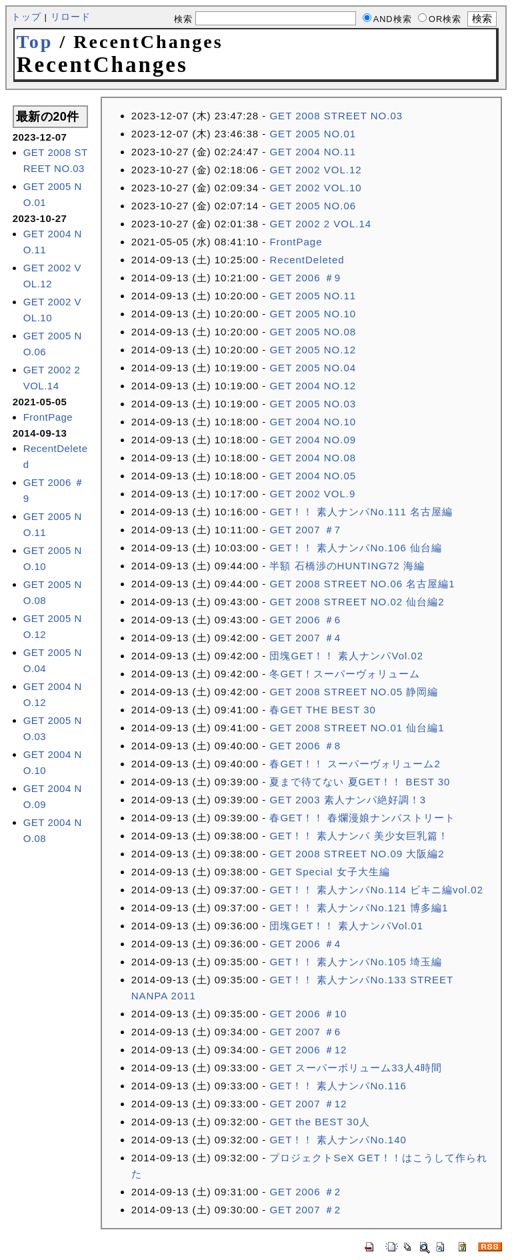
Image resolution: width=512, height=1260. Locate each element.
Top (35, 41)
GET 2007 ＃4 (305, 637)
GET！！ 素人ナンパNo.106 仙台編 (355, 547)
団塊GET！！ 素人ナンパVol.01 (346, 925)
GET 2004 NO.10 (312, 421)
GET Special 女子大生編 (329, 871)
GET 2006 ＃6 (305, 619)
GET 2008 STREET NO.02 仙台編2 (356, 601)
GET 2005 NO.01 (312, 133)
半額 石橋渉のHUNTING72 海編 (346, 565)
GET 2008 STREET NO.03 (336, 115)
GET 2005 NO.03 (312, 403)
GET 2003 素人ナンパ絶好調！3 (347, 799)
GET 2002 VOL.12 (315, 169)
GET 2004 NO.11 (312, 151)
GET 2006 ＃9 (305, 277)
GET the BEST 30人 (319, 1121)
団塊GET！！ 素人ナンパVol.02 (346, 655)
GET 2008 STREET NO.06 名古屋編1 (362, 583)
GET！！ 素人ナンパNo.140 (337, 1139)
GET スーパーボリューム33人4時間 (355, 1067)
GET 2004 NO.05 (312, 475)
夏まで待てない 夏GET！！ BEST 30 (359, 781)
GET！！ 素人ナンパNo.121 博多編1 (358, 907)
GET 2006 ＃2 (305, 1191)
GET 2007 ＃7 (305, 529)
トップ (26, 17)
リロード (71, 17)
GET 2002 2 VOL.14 (320, 223)
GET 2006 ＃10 (308, 1013)
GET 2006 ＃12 (308, 1049)
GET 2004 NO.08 (312, 457)
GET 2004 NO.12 (312, 385)
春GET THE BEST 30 (322, 709)
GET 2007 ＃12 (308, 1103)
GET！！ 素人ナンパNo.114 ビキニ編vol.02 (376, 889)
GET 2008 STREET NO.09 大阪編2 (356, 853)
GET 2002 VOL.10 (315, 187)
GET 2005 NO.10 (312, 313)
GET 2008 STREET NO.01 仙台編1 (356, 727)
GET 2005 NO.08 (312, 331)
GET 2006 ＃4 (305, 943)
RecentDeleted (306, 259)
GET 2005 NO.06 (312, 205)
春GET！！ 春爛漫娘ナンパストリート (362, 817)
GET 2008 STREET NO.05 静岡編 (353, 691)
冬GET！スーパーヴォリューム (344, 673)
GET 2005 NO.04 (312, 367)
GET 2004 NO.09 (312, 439)
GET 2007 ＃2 (305, 1209)
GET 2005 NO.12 (312, 349)
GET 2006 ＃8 (305, 745)
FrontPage (48, 417)
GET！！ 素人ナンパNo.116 (337, 1085)
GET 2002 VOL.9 (312, 493)
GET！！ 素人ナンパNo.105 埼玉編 (355, 961)
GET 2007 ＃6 (305, 1031)
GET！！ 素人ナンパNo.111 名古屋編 (361, 511)
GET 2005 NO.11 (312, 295)
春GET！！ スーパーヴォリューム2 (354, 763)
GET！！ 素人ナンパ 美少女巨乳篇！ (358, 835)
